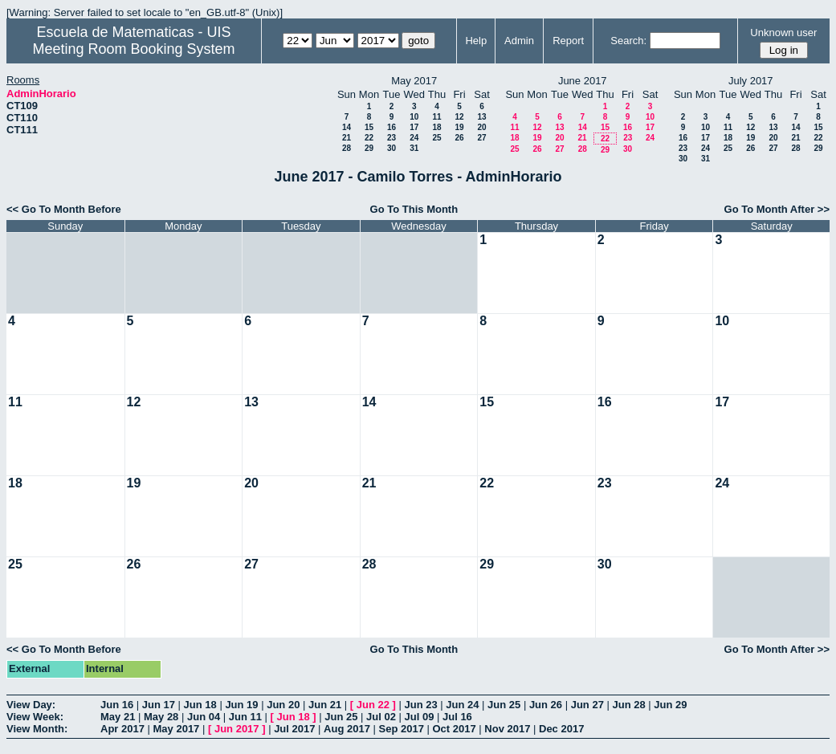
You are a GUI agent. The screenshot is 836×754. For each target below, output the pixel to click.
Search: (628, 41)
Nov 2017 (507, 729)
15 (369, 127)
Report (568, 41)
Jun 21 (324, 705)
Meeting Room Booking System (133, 49)
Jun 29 (670, 705)
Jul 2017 (294, 729)
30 (391, 148)
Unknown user (783, 32)
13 (481, 116)
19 (459, 127)
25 (436, 137)
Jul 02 (381, 717)
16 (391, 127)
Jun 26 (545, 705)
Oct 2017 (453, 729)
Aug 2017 (347, 729)
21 (346, 137)
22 (369, 137)
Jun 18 (200, 705)
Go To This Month (414, 209)
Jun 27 (587, 705)
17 (414, 127)
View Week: (34, 717)
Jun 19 (241, 705)
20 (481, 127)
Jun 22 (373, 705)
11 (436, 116)
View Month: (36, 729)
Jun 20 (283, 705)
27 (481, 137)
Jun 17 (158, 705)
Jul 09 (419, 717)
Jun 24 (462, 705)
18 (436, 127)
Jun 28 (628, 705)
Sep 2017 (401, 729)
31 (414, 148)
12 (459, 116)
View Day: (30, 705)
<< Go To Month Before (63, 209)
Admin (519, 41)
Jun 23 (420, 705)
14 (346, 127)
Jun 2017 (236, 729)
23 (391, 137)
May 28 (161, 717)
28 (346, 148)
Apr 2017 (122, 729)
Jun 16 (116, 705)
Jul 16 (457, 717)
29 (369, 148)
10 (414, 116)
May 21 (117, 717)
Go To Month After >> (777, 209)
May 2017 (176, 729)
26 (459, 137)
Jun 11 (245, 717)
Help (476, 41)
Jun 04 (203, 717)
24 (414, 137)
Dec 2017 (561, 729)
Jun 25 (503, 705)
